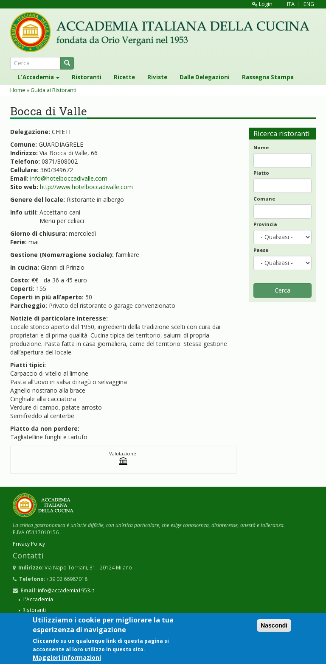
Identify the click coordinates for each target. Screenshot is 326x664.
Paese (260, 250)
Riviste (157, 77)
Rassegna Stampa (268, 77)
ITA (291, 4)
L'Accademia (38, 77)
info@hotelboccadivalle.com (68, 178)
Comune (264, 198)
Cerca (282, 290)
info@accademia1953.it (66, 590)
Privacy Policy (29, 543)
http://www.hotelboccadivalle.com (86, 187)
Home (17, 90)
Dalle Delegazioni (205, 77)
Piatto (261, 173)
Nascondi (274, 626)
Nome (261, 147)
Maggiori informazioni (67, 658)
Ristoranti (86, 77)
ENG (309, 4)
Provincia (265, 224)
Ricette (124, 77)
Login (262, 4)
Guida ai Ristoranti (53, 90)
